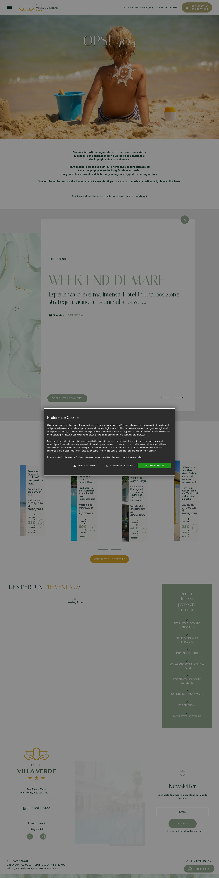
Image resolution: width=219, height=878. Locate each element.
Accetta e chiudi (154, 465)
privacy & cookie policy (132, 457)
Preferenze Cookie (84, 465)
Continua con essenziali (119, 465)
